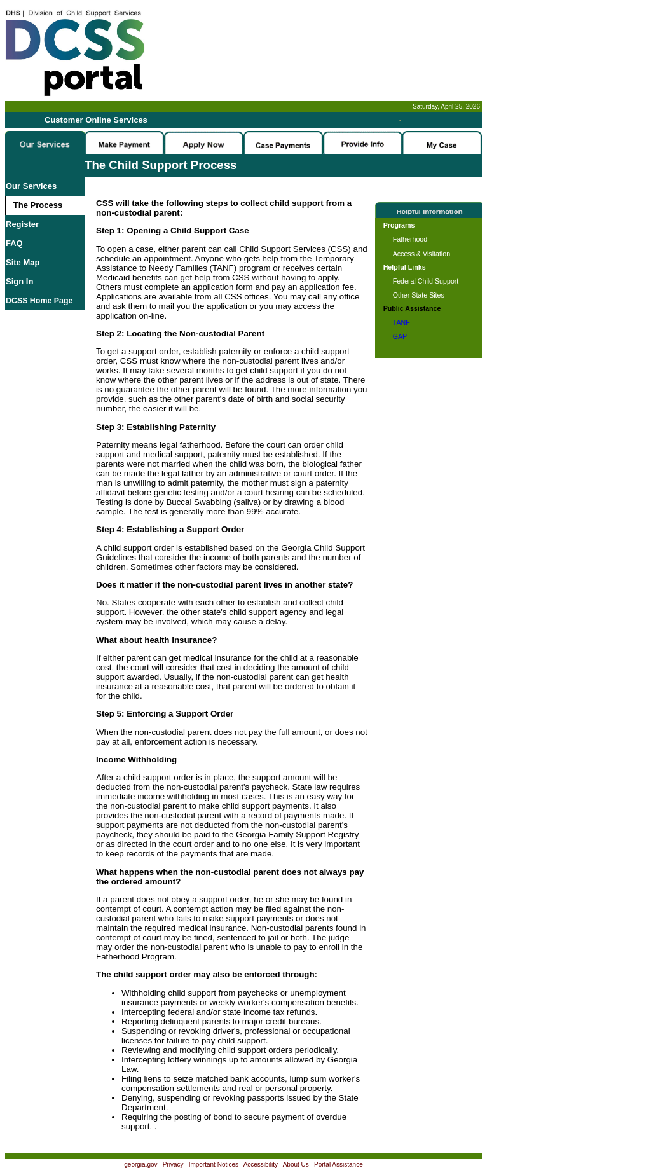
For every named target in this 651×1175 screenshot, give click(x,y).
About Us (296, 1164)
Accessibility (260, 1164)
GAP (400, 336)
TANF (401, 322)
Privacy (173, 1164)
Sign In (19, 281)
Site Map (22, 262)
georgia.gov (140, 1164)
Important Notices (213, 1164)
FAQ (14, 243)
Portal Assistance (338, 1164)
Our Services (31, 186)
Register (22, 224)
